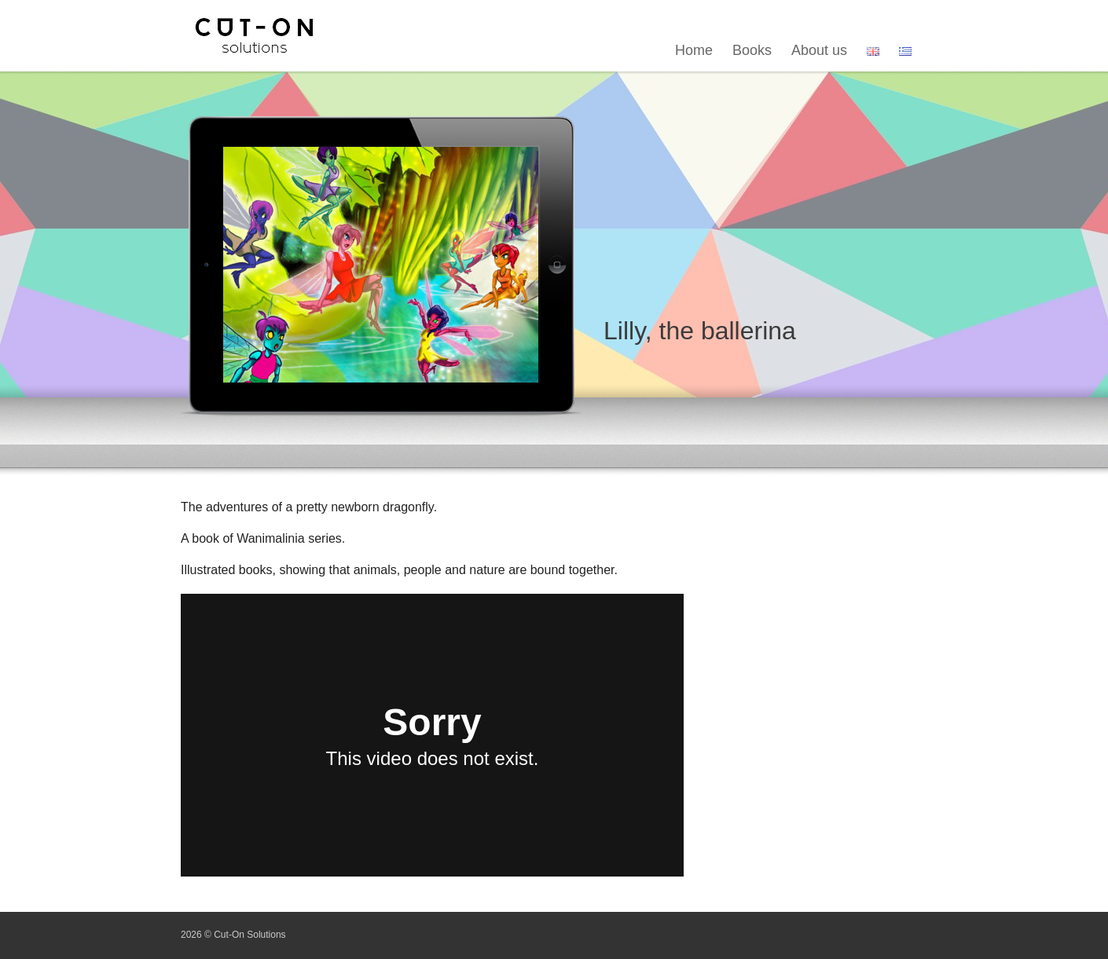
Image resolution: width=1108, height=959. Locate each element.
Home (694, 50)
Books (752, 50)
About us (819, 50)
